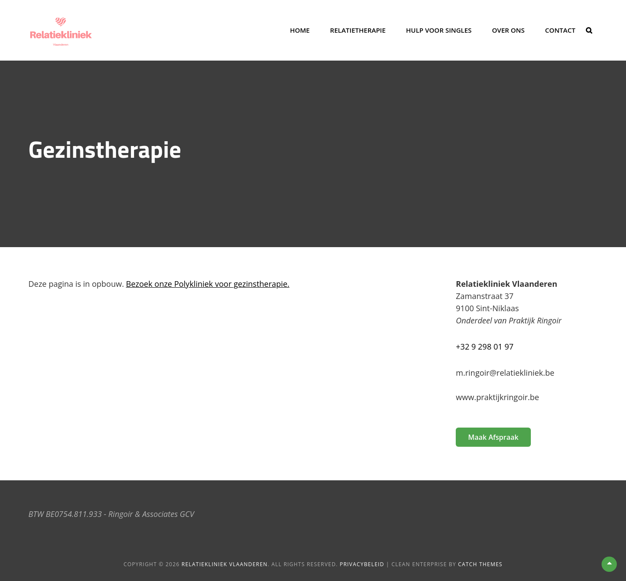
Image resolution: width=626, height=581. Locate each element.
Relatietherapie (357, 30)
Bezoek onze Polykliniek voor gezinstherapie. (207, 284)
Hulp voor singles (438, 30)
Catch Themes (480, 564)
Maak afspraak (493, 437)
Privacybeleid (362, 564)
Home (300, 30)
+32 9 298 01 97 (484, 346)
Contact (560, 30)
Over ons (508, 30)
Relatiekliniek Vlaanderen (225, 564)
